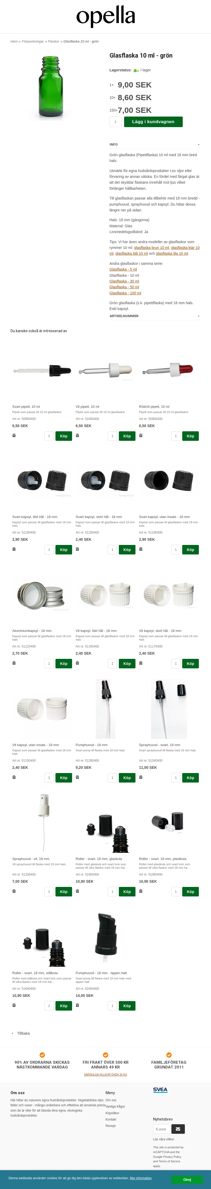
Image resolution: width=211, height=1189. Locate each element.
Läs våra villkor (163, 1139)
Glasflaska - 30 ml (124, 281)
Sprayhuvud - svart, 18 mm (159, 745)
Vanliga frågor (115, 1106)
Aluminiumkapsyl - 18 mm (32, 631)
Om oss (111, 1100)
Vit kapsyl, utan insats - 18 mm (35, 745)
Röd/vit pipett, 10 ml (154, 407)
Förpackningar (33, 41)
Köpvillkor (112, 1113)
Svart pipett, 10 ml (26, 407)
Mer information (141, 1178)
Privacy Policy (172, 1156)
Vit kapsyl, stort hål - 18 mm (160, 631)
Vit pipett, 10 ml (87, 407)
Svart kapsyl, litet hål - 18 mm (35, 517)
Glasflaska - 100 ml (125, 293)
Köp (63, 436)
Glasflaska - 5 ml (123, 269)
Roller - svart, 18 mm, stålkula (35, 973)
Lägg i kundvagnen (153, 121)
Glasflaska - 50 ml (124, 287)
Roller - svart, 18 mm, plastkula (162, 859)
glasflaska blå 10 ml (131, 253)
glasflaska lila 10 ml (172, 253)
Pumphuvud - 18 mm (92, 745)
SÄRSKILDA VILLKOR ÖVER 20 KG (105, 1074)
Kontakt (111, 1119)
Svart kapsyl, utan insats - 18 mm (164, 517)
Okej (187, 1180)
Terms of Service (169, 1161)
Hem (14, 41)
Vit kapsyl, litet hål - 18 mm (96, 631)
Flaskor (53, 41)
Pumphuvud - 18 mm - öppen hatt (101, 973)
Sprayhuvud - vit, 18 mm (31, 859)
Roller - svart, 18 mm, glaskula (99, 859)
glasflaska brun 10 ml (151, 248)
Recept (111, 1126)
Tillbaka (20, 1033)
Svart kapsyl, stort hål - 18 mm (99, 517)
